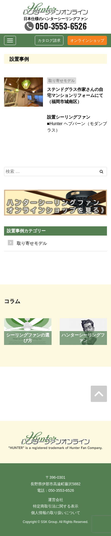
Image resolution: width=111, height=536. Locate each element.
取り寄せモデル (32, 243)
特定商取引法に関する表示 (55, 506)
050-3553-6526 (56, 26)
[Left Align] (101, 171)
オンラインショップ (87, 40)
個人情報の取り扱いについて (55, 512)
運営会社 (55, 499)
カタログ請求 (49, 40)
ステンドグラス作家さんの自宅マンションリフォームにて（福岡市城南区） (75, 95)
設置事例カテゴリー (26, 231)
